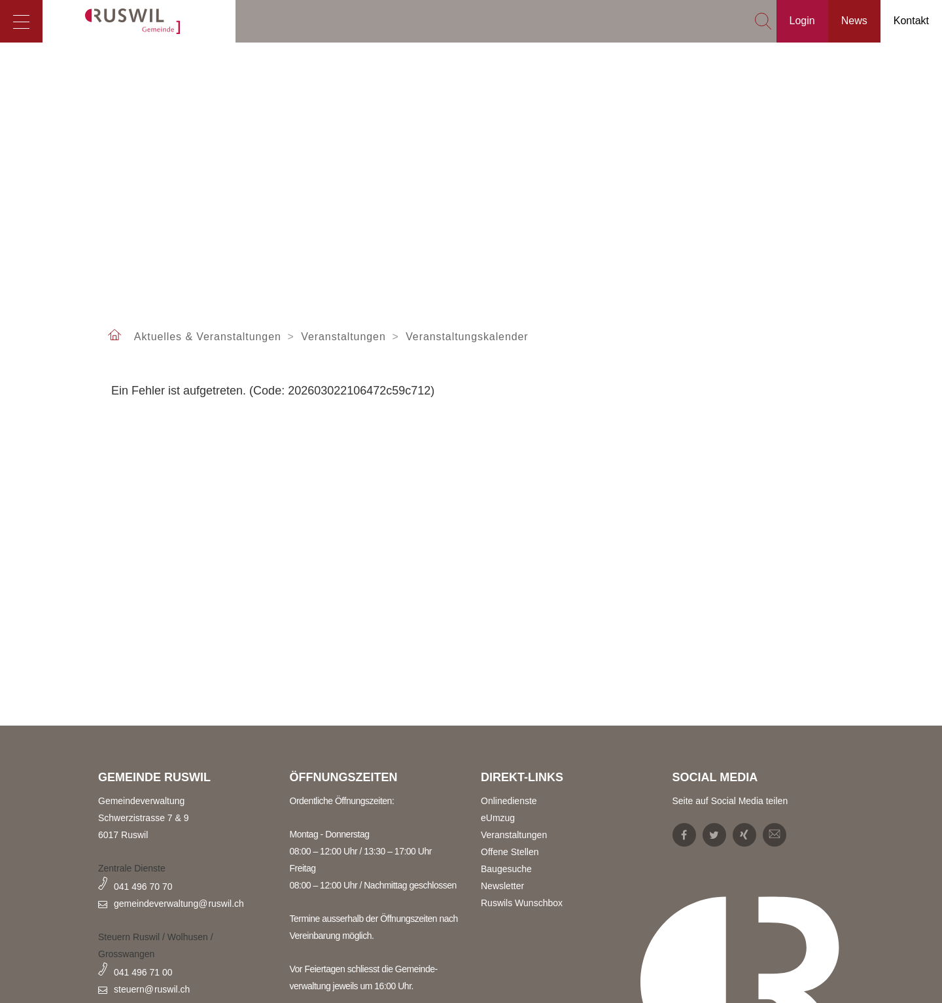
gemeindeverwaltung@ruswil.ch (179, 903)
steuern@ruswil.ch (152, 989)
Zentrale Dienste (132, 868)
